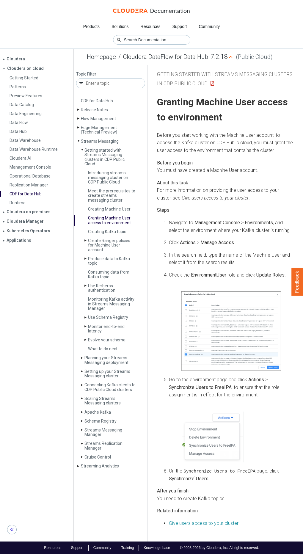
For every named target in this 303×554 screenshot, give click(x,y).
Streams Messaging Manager (103, 432)
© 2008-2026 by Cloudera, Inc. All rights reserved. (219, 547)
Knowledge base (157, 547)
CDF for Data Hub (97, 100)
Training (127, 547)
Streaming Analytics (100, 466)
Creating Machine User (109, 209)
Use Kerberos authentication (101, 288)
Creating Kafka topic (107, 231)
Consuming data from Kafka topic (108, 274)
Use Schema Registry (108, 317)
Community (209, 26)
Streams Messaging (100, 141)
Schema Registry (100, 421)
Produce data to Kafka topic (109, 261)
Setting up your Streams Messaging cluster (107, 373)
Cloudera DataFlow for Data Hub (165, 56)
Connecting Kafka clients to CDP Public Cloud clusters (110, 387)
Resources (151, 26)
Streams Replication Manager (103, 445)
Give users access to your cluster (203, 523)
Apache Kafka (97, 412)
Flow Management (98, 118)
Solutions (120, 26)
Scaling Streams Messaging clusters (102, 400)
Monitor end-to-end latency (106, 328)
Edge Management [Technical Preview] (99, 129)
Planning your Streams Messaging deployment (106, 360)
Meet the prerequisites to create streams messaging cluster (111, 196)
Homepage (101, 56)
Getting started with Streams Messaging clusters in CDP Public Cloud (104, 157)
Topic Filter (86, 74)
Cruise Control (97, 457)
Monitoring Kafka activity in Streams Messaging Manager (111, 304)
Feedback (297, 282)
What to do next (102, 348)
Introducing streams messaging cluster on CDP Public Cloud (108, 177)
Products (91, 26)
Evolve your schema (106, 340)
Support (179, 26)
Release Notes (94, 109)
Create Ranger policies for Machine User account (109, 245)
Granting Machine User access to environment (109, 220)
